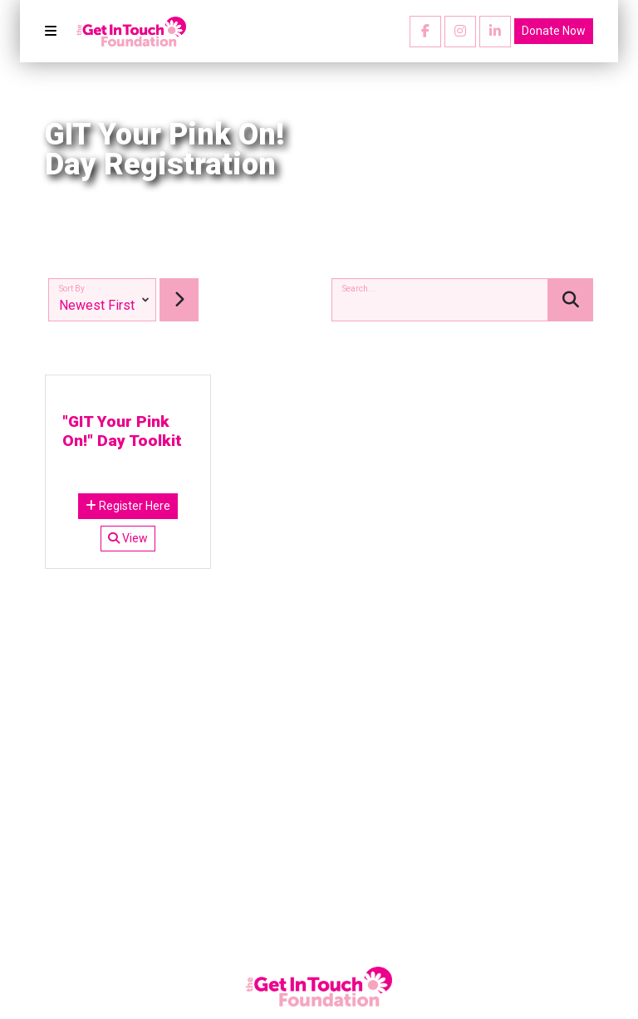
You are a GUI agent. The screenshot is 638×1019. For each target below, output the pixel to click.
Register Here (128, 505)
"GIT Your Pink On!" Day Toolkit (122, 431)
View (128, 538)
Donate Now (554, 30)
